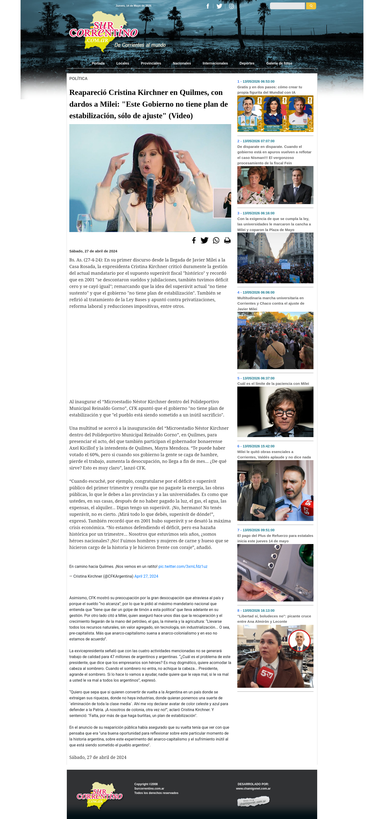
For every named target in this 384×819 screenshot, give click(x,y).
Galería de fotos (279, 63)
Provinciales (151, 63)
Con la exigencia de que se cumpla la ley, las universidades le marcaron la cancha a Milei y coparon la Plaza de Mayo (274, 224)
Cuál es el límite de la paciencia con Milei (273, 383)
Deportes (247, 63)
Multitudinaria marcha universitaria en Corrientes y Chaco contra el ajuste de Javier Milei (270, 303)
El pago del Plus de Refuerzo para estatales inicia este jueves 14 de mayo (275, 538)
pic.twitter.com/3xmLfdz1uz (182, 566)
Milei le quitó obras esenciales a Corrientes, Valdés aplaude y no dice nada (274, 454)
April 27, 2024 (146, 576)
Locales (122, 63)
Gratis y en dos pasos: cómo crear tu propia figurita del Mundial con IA (269, 90)
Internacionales (215, 63)
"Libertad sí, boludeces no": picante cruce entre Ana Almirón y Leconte (274, 619)
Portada (101, 63)
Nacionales (182, 63)
